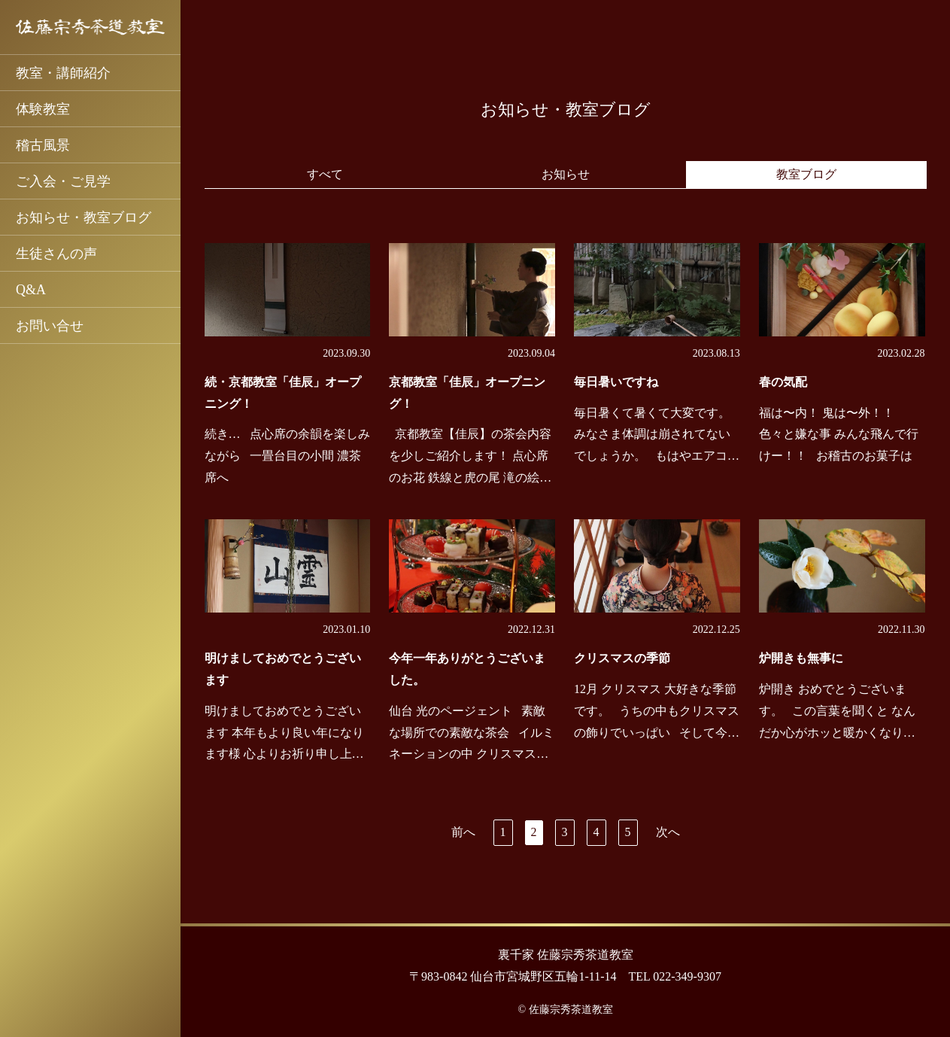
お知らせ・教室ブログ (83, 217)
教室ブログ (806, 174)
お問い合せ (49, 325)
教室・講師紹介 (63, 73)
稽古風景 (43, 145)
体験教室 (43, 109)
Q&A (31, 289)
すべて (325, 174)
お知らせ (566, 174)
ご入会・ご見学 (63, 181)
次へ (668, 832)
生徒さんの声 (56, 253)
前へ (463, 832)
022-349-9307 (687, 976)
